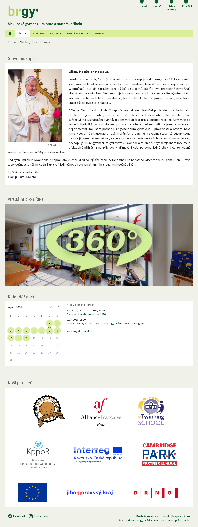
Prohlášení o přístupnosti (153, 516)
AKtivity (55, 33)
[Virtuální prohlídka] (99, 245)
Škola (22, 33)
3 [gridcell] (10, 330)
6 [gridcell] (34, 330)
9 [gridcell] (57, 330)
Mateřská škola (77, 33)
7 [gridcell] (41, 330)
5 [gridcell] (26, 330)
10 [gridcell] (11, 338)
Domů (12, 42)
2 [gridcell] (57, 323)
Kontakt (100, 33)
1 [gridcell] (49, 323)
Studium (38, 33)
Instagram (38, 516)
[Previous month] (51, 307)
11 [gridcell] (18, 338)
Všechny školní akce (79, 331)
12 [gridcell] (26, 338)
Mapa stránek (181, 516)
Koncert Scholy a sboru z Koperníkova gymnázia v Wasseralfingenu (105, 323)
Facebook (17, 516)
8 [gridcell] (49, 330)
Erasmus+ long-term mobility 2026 (86, 314)
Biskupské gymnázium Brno (143, 520)
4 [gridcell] (18, 330)
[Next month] (59, 307)
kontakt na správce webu (175, 520)
